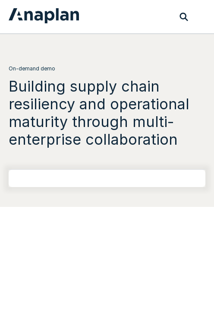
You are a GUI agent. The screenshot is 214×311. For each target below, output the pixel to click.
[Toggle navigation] (201, 17)
